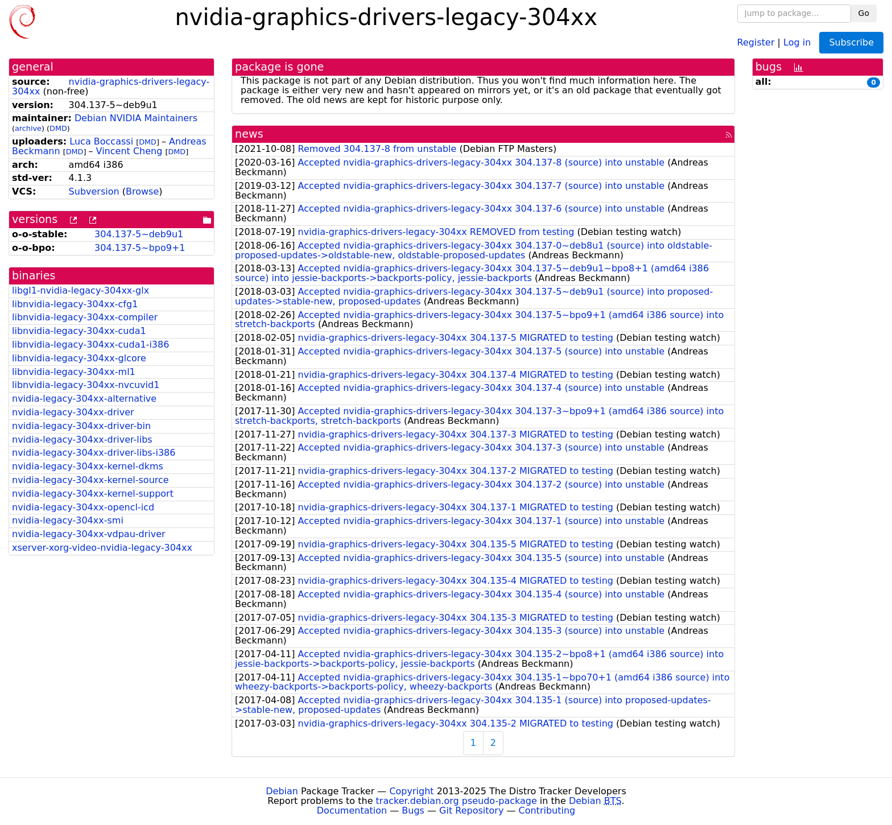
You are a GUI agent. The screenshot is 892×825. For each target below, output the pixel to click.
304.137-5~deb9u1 (138, 234)
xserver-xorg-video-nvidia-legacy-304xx (102, 547)
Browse (142, 191)
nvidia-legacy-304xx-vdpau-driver (89, 534)
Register (756, 41)
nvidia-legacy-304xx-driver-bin (81, 425)
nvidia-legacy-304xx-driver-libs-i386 (93, 452)
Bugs (413, 810)
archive (28, 128)
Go (863, 13)
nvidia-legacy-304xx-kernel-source (90, 480)
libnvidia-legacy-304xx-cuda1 (79, 330)
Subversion (94, 191)
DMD (58, 128)
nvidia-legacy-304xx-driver (73, 412)
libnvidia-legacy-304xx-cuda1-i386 (90, 344)
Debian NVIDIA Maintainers (136, 118)
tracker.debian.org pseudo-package (456, 800)
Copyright (411, 791)
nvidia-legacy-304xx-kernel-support (93, 493)
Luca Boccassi (101, 141)
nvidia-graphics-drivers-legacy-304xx (110, 86)
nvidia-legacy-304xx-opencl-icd (83, 507)
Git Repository (471, 810)
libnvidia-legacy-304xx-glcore (79, 358)
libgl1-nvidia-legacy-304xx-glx (80, 290)
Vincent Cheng (129, 151)
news (249, 134)
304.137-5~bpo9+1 (139, 247)
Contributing (547, 810)
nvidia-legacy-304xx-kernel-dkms (87, 466)
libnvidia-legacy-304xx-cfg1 (75, 304)
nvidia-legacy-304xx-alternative (84, 398)
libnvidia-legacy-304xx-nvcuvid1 (85, 385)
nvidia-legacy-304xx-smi (67, 520)
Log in (797, 41)
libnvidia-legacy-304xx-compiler (85, 317)
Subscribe (851, 42)
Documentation (352, 810)
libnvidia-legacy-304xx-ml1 (73, 371)
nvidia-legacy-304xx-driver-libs (82, 439)
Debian (282, 791)
